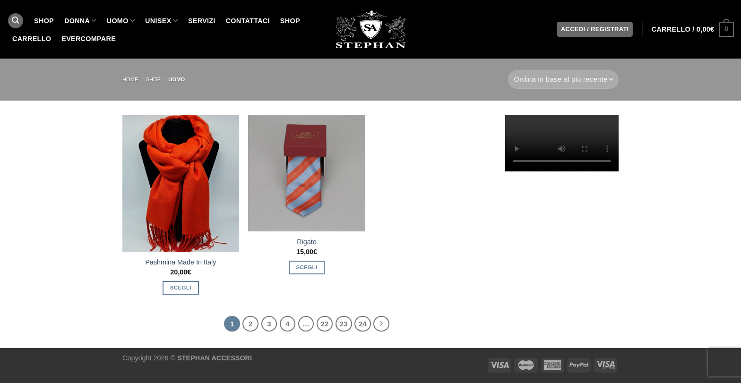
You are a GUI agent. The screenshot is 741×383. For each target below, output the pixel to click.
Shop (290, 21)
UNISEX (161, 20)
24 (363, 324)
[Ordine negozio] (563, 79)
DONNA (80, 20)
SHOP (44, 21)
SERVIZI (201, 21)
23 (344, 324)
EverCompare (88, 39)
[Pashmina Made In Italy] (180, 183)
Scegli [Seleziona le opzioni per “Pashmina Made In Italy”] (180, 287)
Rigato (307, 242)
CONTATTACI (248, 21)
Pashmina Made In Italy (180, 262)
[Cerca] (15, 21)
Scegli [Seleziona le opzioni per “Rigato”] (307, 267)
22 (325, 324)
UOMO (121, 20)
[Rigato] (306, 173)
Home (130, 79)
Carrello (31, 39)
